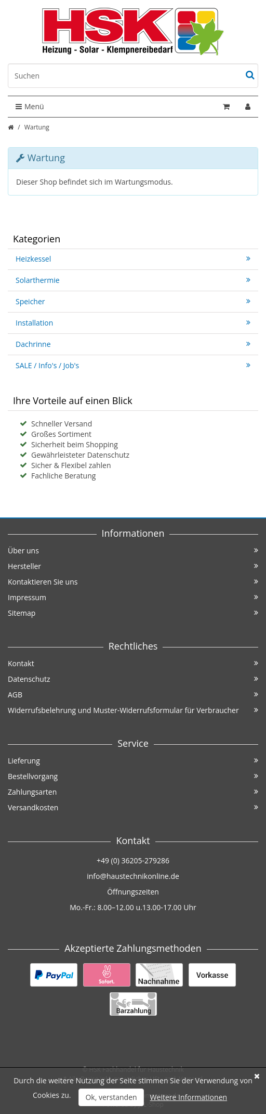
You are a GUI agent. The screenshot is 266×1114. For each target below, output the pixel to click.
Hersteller (133, 566)
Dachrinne (133, 344)
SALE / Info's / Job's (133, 365)
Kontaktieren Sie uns (133, 582)
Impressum (133, 597)
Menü (30, 106)
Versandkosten (133, 807)
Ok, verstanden (111, 1097)
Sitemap (133, 613)
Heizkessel (133, 259)
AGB (133, 695)
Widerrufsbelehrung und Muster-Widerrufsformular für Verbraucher (133, 710)
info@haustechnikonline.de (133, 876)
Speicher (133, 301)
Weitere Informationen (188, 1097)
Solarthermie (133, 280)
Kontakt (133, 663)
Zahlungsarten (133, 792)
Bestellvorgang (133, 776)
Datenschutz (133, 679)
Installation (133, 323)
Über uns (133, 550)
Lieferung (133, 761)
